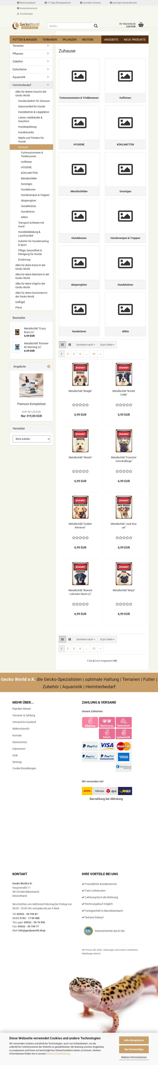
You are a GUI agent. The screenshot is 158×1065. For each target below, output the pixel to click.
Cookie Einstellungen (24, 781)
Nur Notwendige (134, 1049)
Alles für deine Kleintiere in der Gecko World (32, 276)
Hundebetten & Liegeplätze (33, 112)
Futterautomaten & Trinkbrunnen (32, 154)
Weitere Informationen (134, 1057)
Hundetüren (28, 211)
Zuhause (23, 147)
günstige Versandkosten (123, 2)
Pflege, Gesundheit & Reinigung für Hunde (30, 252)
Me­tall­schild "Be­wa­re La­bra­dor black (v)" (80, 605)
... (86, 367)
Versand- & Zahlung (23, 728)
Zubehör (18, 61)
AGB (15, 768)
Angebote (111, 39)
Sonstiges (26, 183)
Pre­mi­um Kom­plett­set (31, 404)
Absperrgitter (28, 200)
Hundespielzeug (27, 126)
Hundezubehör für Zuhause (34, 100)
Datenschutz (19, 755)
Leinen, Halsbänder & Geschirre (30, 119)
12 (93, 367)
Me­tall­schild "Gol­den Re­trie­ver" (80, 538)
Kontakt (17, 748)
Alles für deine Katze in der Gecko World (30, 267)
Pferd (18, 307)
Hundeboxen (28, 189)
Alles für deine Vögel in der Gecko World (30, 285)
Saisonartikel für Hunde (31, 106)
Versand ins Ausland (24, 735)
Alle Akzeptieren (134, 1040)
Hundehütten (28, 206)
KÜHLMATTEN (29, 172)
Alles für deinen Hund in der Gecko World (30, 93)
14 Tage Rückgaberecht (58, 2)
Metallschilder (29, 178)
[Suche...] (95, 26)
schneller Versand (90, 2)
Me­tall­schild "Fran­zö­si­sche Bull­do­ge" (124, 472)
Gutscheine (19, 69)
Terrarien (49, 39)
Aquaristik (19, 77)
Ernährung (24, 259)
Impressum (18, 761)
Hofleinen (26, 161)
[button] (62, 357)
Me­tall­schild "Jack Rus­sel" (124, 538)
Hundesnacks (26, 132)
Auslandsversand (27, 8)
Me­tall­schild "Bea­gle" (80, 404)
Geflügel (20, 302)
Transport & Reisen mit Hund (31, 224)
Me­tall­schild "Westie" (80, 470)
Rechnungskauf (26, 2)
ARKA (24, 217)
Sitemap (17, 775)
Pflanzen (69, 39)
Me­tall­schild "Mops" (124, 603)
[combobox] (85, 357)
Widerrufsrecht (20, 741)
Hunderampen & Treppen (35, 195)
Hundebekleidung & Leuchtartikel (29, 233)
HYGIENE (26, 167)
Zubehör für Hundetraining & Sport (33, 243)
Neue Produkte (135, 39)
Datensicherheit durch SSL (110, 943)
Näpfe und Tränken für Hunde (31, 139)
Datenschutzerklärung (58, 1053)
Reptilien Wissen (21, 721)
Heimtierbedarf (22, 85)
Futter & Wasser (25, 39)
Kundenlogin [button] (25, 14)
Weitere (88, 39)
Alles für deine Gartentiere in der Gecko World (31, 294)
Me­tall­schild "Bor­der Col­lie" (123, 406)
